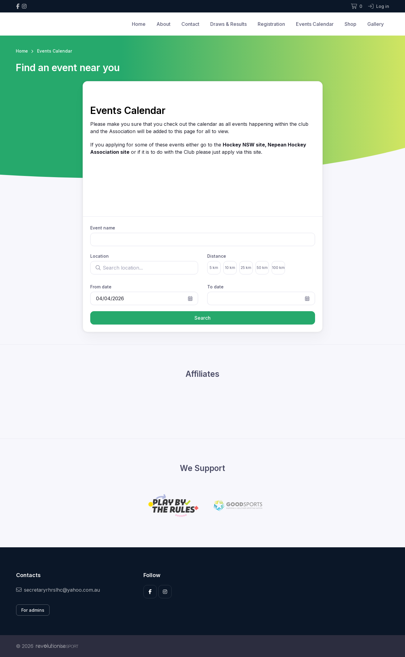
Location (99, 256)
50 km (262, 267)
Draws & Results (228, 24)
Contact (190, 24)
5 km (214, 267)
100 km (278, 267)
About (163, 24)
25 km (246, 267)
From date (101, 286)
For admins (32, 610)
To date (215, 286)
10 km (230, 267)
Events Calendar (315, 24)
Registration (271, 24)
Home (139, 24)
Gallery (375, 24)
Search (202, 318)
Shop (350, 24)
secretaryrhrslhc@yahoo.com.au (58, 590)
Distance (216, 256)
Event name (102, 227)
